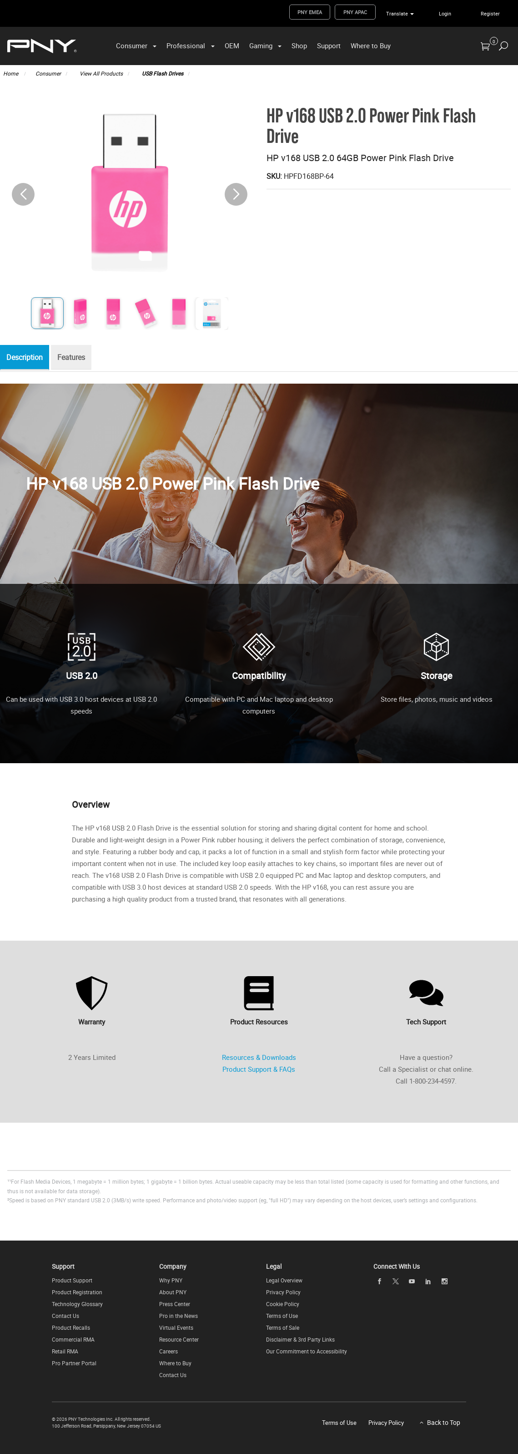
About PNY (172, 1292)
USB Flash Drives (162, 73)
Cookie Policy (282, 1303)
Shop (299, 45)
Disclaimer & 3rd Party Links (300, 1339)
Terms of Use (282, 1315)
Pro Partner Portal (74, 1363)
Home (11, 73)
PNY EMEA (309, 12)
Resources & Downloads (259, 1057)
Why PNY (170, 1280)
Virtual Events (176, 1327)
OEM (232, 45)
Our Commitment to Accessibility (306, 1351)
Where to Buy (371, 45)
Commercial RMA (73, 1339)
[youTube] (412, 1281)
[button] (236, 194)
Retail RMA (65, 1351)
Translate (397, 13)
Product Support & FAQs (258, 1069)
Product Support (72, 1280)
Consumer (131, 45)
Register (490, 13)
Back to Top (443, 1422)
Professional (185, 45)
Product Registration (77, 1292)
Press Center (174, 1303)
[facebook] (379, 1281)
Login (445, 13)
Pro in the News (178, 1315)
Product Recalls (71, 1327)
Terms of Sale (282, 1327)
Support (329, 45)
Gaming (260, 45)
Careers (168, 1351)
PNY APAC (355, 12)
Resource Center (179, 1339)
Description (26, 357)
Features (76, 357)
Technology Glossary (77, 1303)
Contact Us (65, 1315)
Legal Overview (284, 1280)
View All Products (101, 73)
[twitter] (396, 1281)
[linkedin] (428, 1281)
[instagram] (444, 1281)
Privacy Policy (283, 1292)
